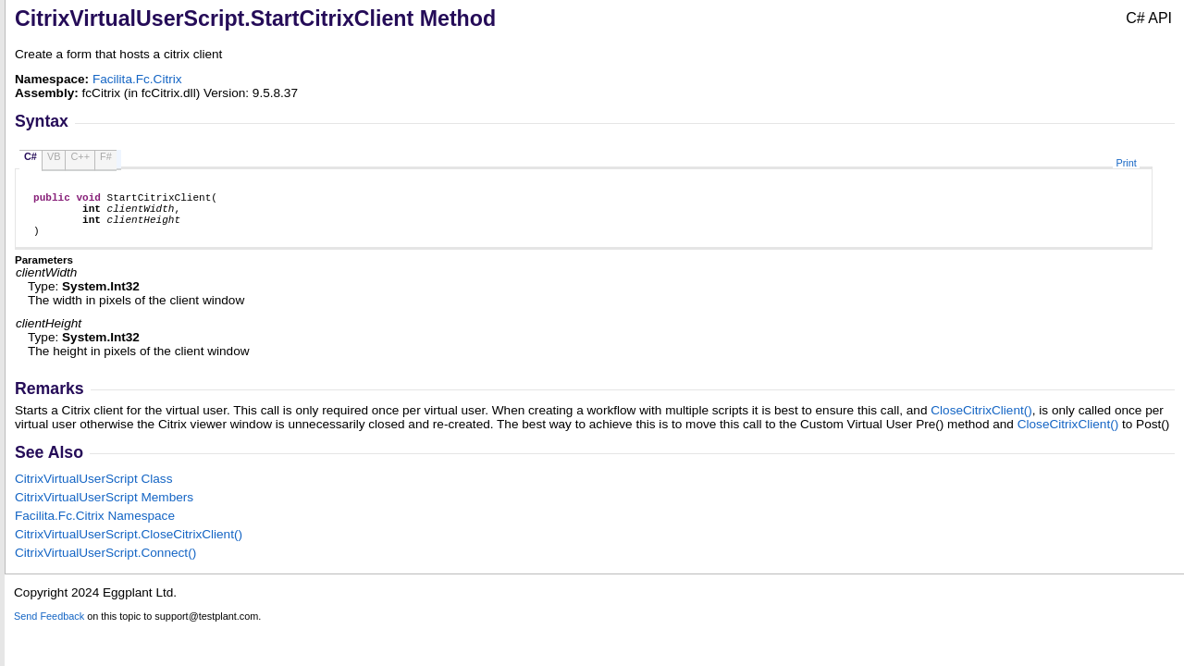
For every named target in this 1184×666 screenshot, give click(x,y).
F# (106, 156)
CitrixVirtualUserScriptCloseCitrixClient (128, 545)
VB (54, 156)
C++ (80, 156)
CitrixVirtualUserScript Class (93, 490)
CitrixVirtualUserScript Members (104, 508)
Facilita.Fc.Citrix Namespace (95, 527)
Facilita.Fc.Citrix (137, 79)
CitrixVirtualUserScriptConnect (105, 564)
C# (30, 156)
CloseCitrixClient (981, 421)
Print (1126, 162)
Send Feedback (49, 627)
